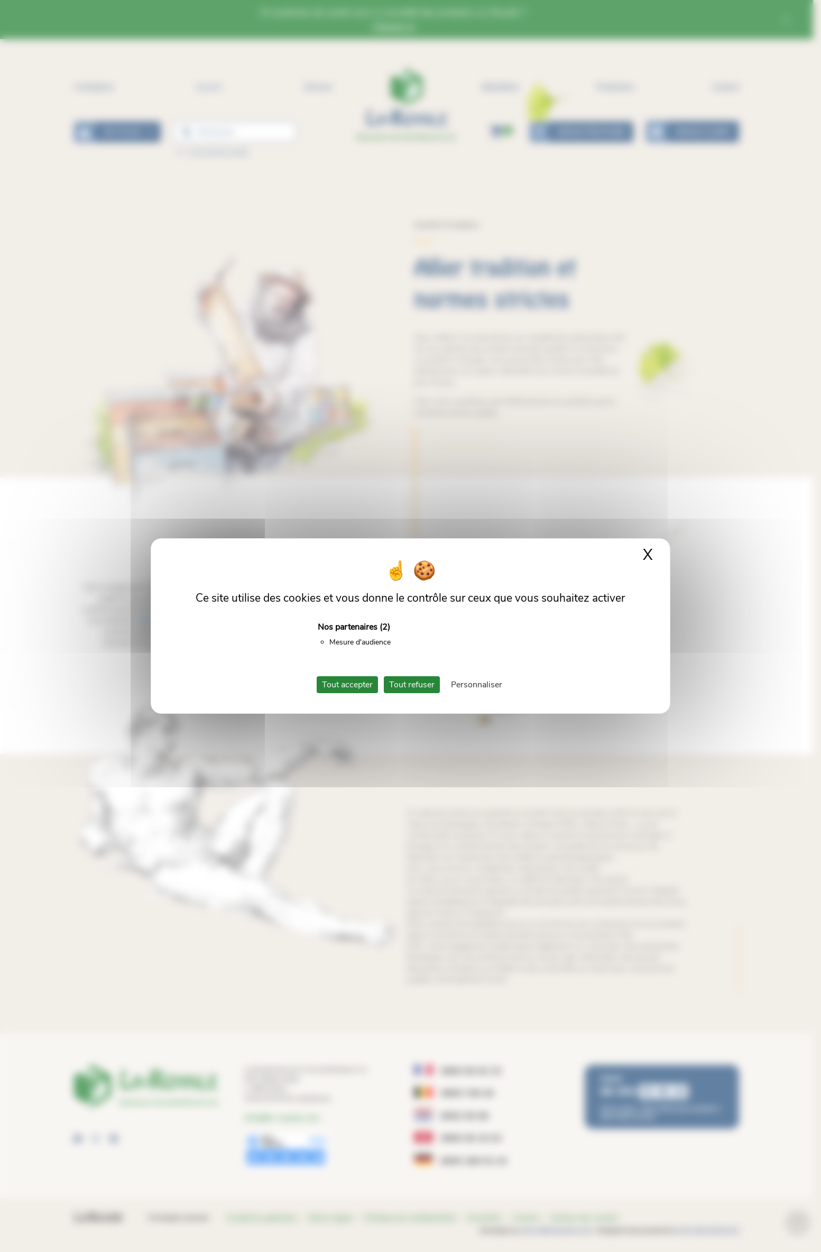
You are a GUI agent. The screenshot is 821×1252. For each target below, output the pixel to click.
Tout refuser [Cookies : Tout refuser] (412, 685)
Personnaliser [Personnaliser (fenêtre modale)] (476, 685)
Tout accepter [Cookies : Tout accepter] (347, 685)
